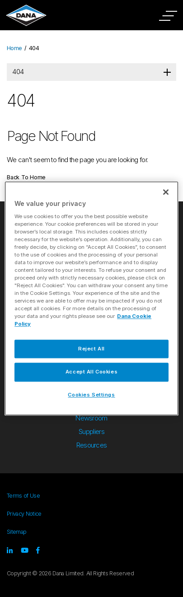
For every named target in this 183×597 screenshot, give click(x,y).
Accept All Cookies (91, 372)
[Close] (166, 192)
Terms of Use (23, 495)
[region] (91, 298)
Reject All (91, 348)
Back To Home (26, 177)
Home (14, 48)
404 (17, 71)
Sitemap (16, 531)
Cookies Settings (91, 395)
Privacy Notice (24, 513)
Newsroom (91, 418)
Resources (91, 445)
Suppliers (91, 431)
